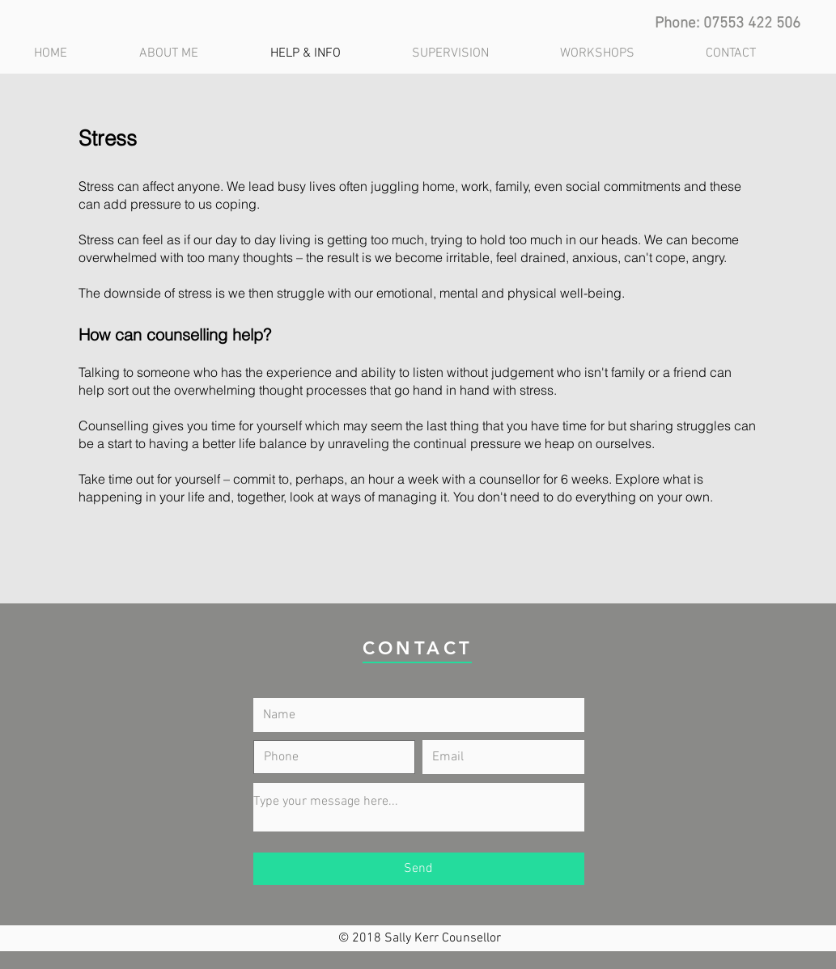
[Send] (418, 869)
